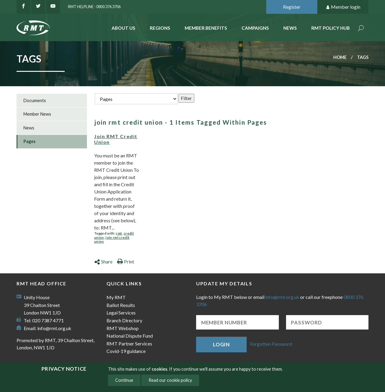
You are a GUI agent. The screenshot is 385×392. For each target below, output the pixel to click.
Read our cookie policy (170, 380)
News (290, 28)
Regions (160, 28)
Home (339, 57)
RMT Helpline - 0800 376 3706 (94, 6)
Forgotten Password (271, 344)
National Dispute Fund (129, 336)
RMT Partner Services (129, 343)
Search (360, 29)
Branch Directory (124, 320)
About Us (123, 28)
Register (291, 7)
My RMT (116, 297)
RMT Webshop (122, 328)
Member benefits (206, 28)
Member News (37, 114)
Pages (29, 141)
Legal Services (121, 312)
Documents (34, 100)
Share (103, 261)
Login (221, 344)
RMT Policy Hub (330, 28)
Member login (343, 7)
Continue (124, 380)
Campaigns (255, 28)
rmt (119, 233)
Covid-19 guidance (126, 351)
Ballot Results (120, 305)
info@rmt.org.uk (54, 328)
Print (125, 261)
